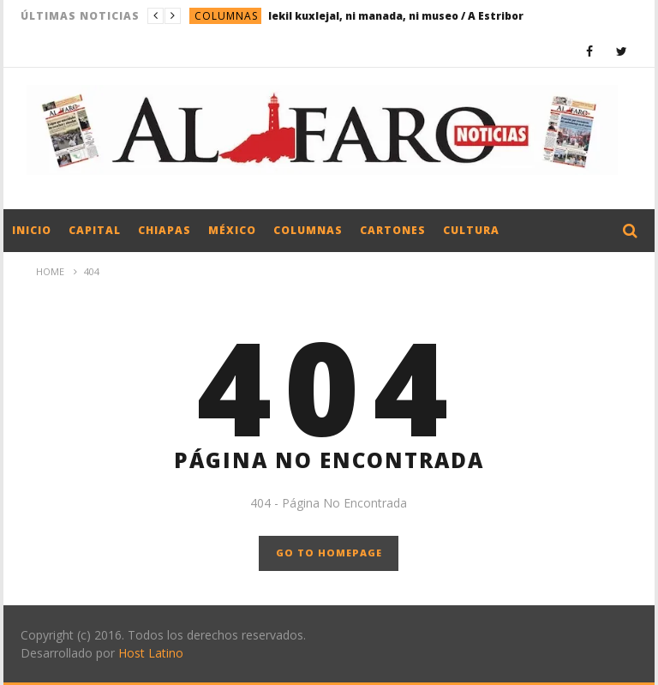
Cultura (471, 230)
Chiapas (164, 230)
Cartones (393, 230)
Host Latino (150, 653)
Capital (95, 230)
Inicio (31, 230)
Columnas (226, 16)
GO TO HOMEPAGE (329, 552)
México (232, 230)
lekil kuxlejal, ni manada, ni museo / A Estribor (395, 16)
